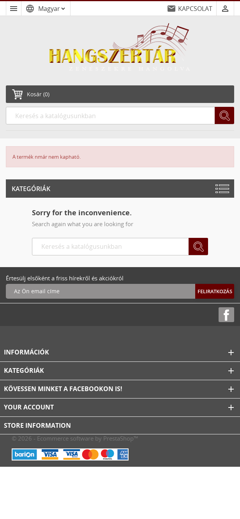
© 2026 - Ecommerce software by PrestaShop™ (75, 438)
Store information (37, 425)
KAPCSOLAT (195, 8)
